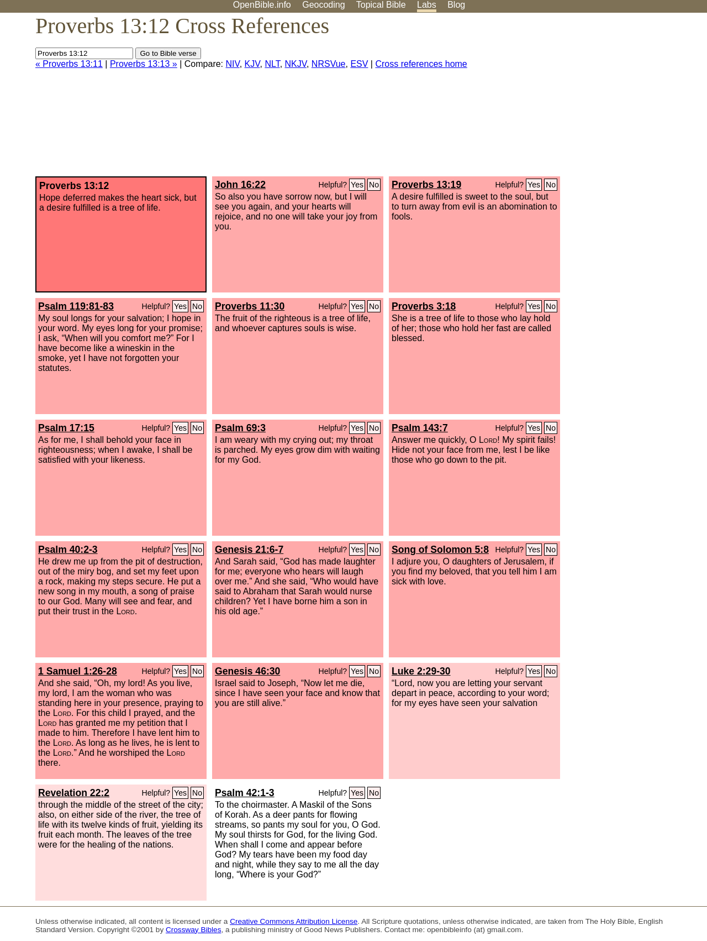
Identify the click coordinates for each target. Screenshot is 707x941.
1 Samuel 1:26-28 (77, 671)
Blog (456, 4)
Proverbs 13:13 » (143, 64)
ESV (359, 64)
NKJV (296, 64)
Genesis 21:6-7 (249, 549)
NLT (272, 64)
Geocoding (323, 4)
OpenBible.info (262, 4)
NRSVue (329, 64)
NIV (233, 64)
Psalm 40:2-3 (68, 549)
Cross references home (421, 64)
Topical (381, 4)
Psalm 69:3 (240, 427)
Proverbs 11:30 (249, 306)
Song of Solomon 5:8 (440, 549)
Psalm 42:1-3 (245, 792)
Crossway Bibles (193, 930)
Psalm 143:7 (420, 427)
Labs (426, 4)
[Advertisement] (595, 99)
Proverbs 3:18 (424, 306)
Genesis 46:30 (247, 671)
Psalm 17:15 (66, 427)
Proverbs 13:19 (426, 184)
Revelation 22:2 (73, 792)
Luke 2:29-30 (421, 671)
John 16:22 (240, 184)
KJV (252, 64)
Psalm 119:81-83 (76, 306)
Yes (357, 184)
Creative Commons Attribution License (293, 921)
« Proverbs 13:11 (69, 64)
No (374, 184)
